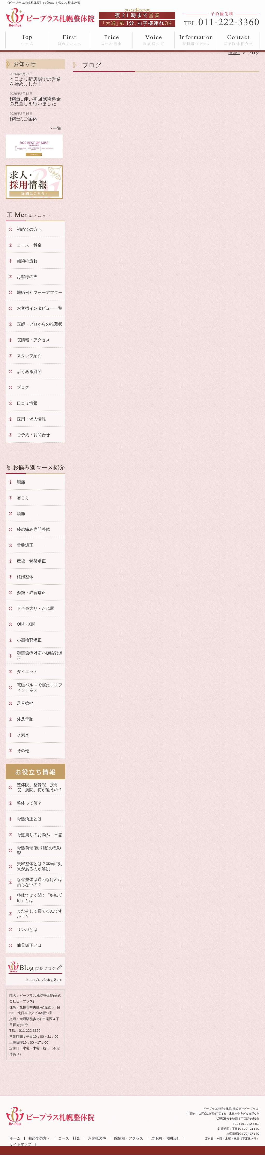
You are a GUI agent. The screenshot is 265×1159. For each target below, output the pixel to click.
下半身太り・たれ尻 (35, 608)
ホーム (27, 40)
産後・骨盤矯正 (31, 561)
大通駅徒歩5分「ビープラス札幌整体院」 (132, 1156)
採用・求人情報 (31, 419)
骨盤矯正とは (29, 819)
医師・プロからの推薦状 (39, 324)
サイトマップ (20, 1144)
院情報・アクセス (196, 40)
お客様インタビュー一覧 (39, 308)
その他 (23, 750)
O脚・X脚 (26, 624)
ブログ (23, 387)
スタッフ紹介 (29, 356)
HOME (234, 53)
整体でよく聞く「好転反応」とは (39, 898)
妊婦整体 (25, 577)
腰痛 (21, 482)
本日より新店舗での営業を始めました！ (35, 82)
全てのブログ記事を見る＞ (44, 980)
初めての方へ (69, 40)
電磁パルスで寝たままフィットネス (39, 687)
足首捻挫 (25, 703)
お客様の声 (153, 40)
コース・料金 (111, 40)
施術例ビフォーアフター (39, 292)
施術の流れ (27, 261)
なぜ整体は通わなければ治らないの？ (39, 882)
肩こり (23, 498)
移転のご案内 (24, 119)
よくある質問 (29, 371)
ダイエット (27, 671)
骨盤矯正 (25, 545)
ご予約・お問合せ (238, 40)
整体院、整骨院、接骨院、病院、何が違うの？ (39, 787)
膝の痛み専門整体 (33, 529)
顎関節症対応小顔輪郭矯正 (39, 656)
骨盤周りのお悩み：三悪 (39, 834)
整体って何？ (29, 803)
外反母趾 (25, 719)
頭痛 (21, 513)
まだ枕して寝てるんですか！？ (39, 913)
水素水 (23, 735)
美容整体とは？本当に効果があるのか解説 (39, 866)
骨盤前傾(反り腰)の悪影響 (39, 850)
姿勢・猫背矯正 (31, 592)
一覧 (57, 128)
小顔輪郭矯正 (29, 640)
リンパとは (27, 929)
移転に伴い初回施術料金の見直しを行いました (35, 101)
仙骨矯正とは (29, 945)
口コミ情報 (27, 403)
